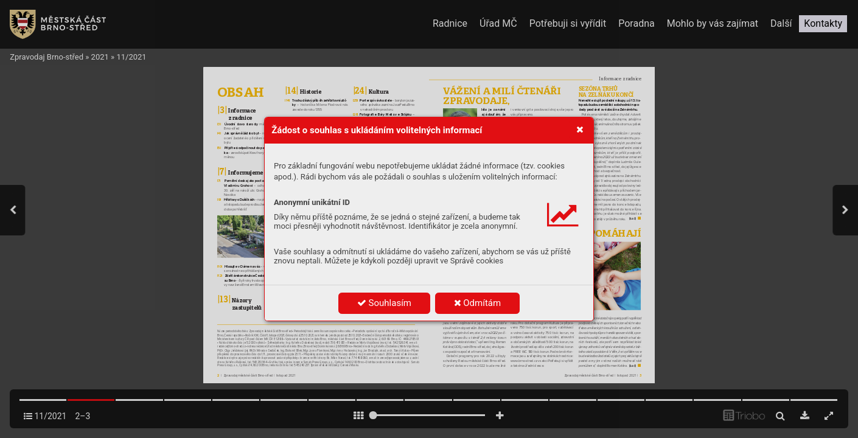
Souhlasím (384, 302)
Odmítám (477, 302)
